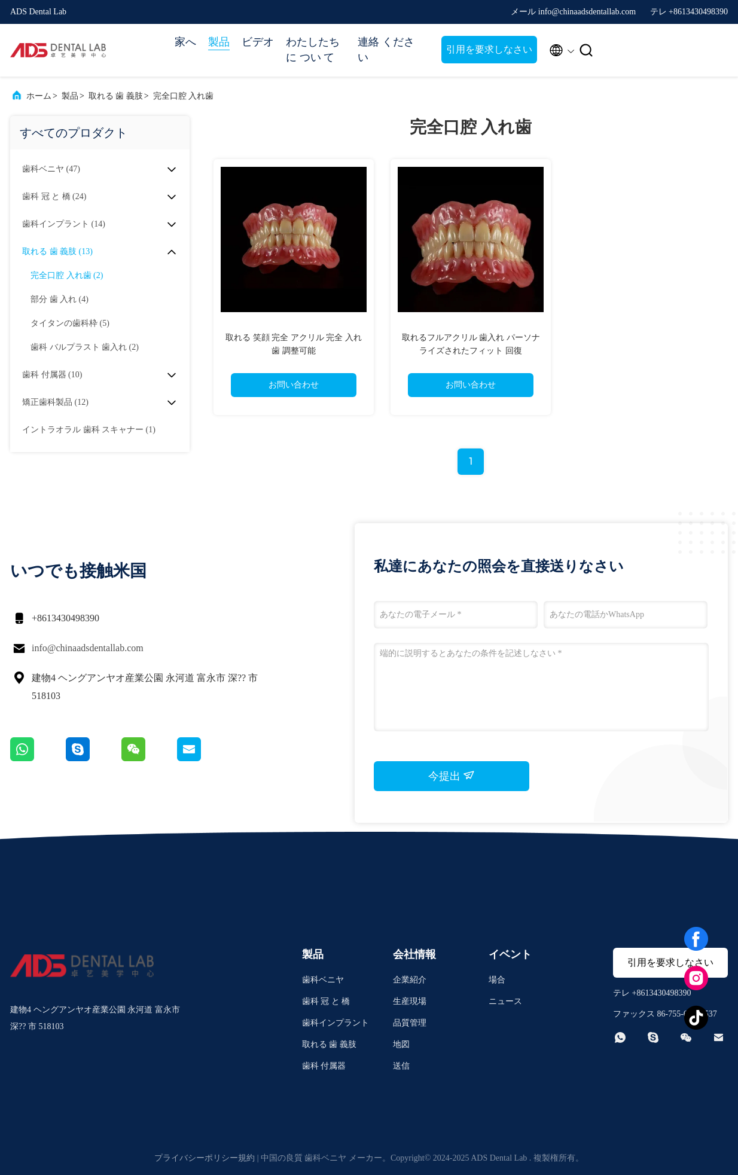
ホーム (38, 95)
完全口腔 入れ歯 (183, 95)
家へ (185, 42)
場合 (497, 979)
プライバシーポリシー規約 (204, 1157)
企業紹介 (409, 979)
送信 (401, 1065)
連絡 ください (386, 49)
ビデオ (258, 42)
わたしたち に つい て (313, 49)
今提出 (451, 775)
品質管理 (409, 1022)
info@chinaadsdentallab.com (88, 648)
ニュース (505, 1001)
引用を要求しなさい (489, 49)
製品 (219, 42)
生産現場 (409, 1001)
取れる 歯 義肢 (116, 95)
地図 (401, 1044)
